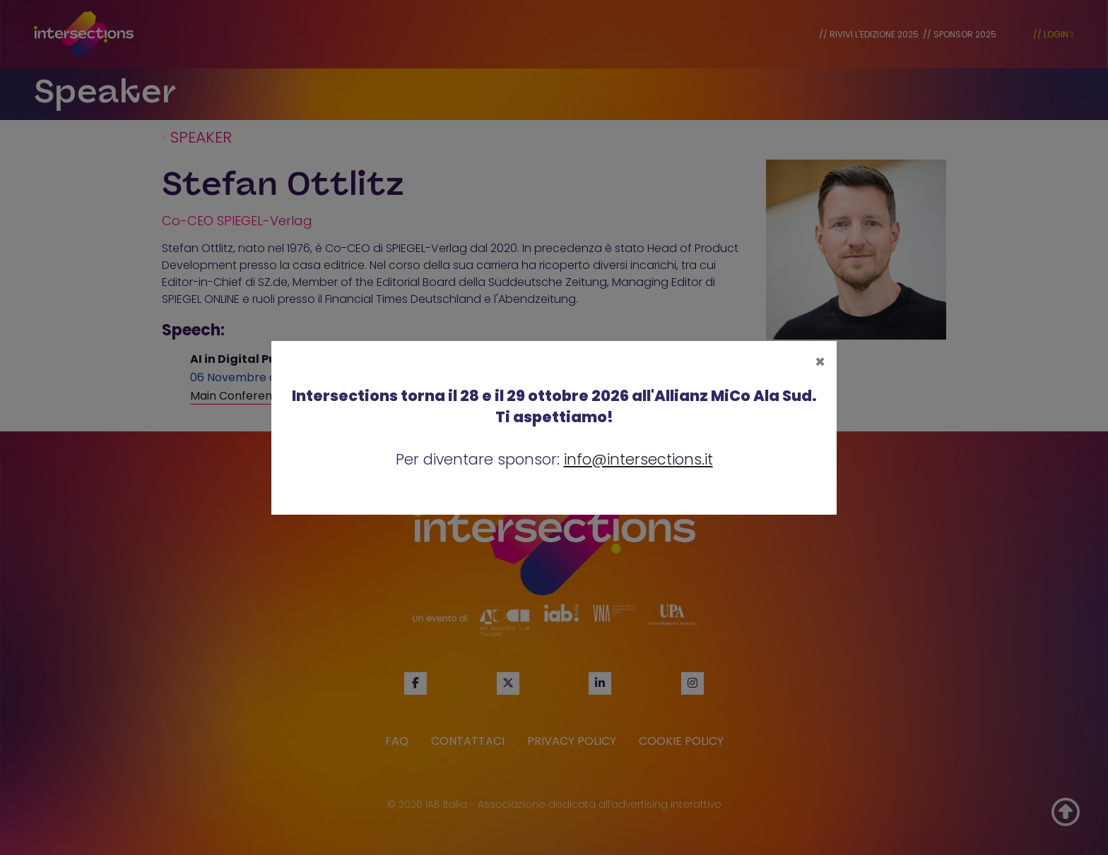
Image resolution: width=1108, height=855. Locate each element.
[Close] (820, 362)
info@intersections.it (638, 459)
